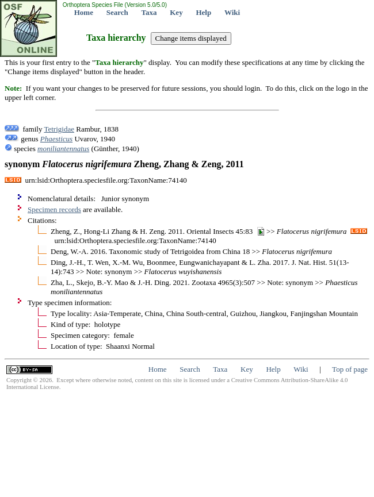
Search (117, 12)
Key (176, 12)
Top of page (350, 369)
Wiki (232, 12)
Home (83, 12)
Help (203, 12)
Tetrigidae (59, 129)
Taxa (149, 12)
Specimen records (54, 209)
